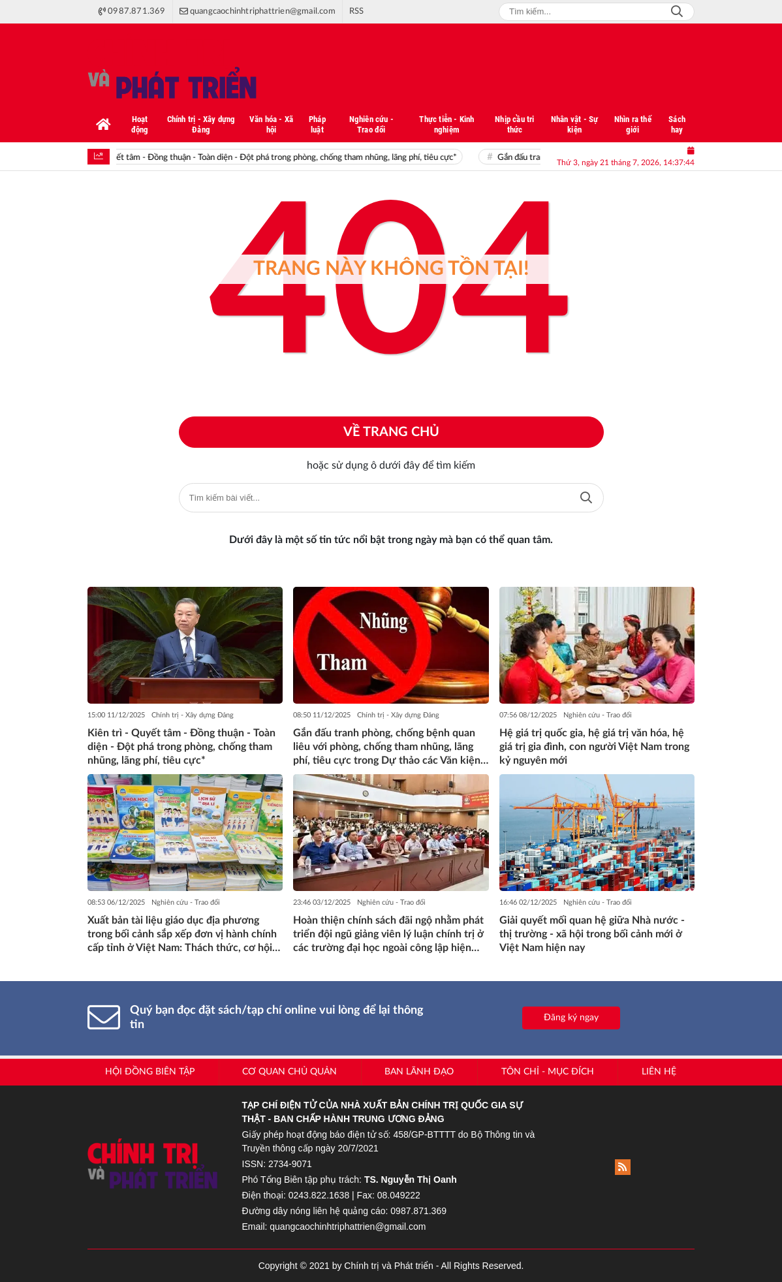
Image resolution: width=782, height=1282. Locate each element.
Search (677, 12)
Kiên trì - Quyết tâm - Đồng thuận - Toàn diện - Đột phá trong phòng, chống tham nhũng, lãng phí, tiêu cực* (273, 157)
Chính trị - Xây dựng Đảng (192, 715)
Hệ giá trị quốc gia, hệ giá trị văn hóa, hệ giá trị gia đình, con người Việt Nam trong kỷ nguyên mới (594, 747)
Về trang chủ (391, 432)
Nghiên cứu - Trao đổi (597, 715)
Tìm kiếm (586, 497)
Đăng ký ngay (571, 1017)
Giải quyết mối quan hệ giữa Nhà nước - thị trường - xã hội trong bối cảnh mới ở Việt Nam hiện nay (592, 934)
